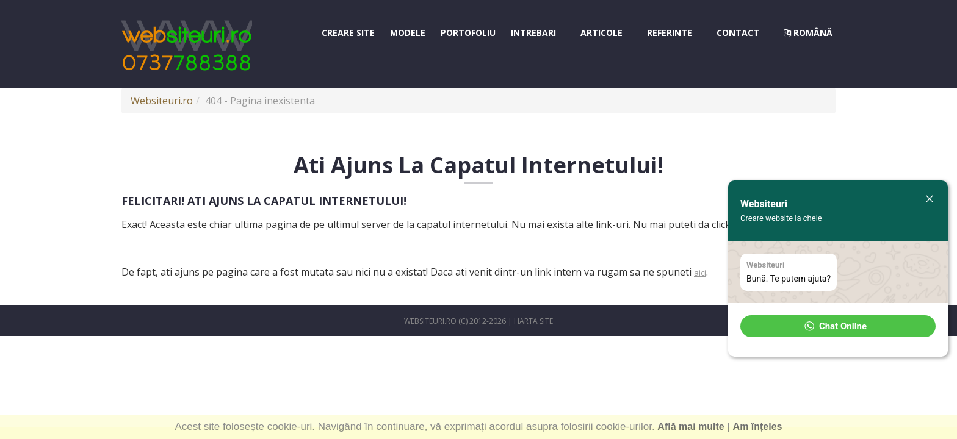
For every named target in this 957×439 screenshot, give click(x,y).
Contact (738, 32)
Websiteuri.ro (162, 100)
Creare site (348, 32)
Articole (601, 32)
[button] (838, 326)
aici (700, 272)
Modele (407, 32)
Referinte (669, 32)
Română (808, 32)
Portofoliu (468, 32)
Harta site (533, 321)
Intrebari (533, 32)
